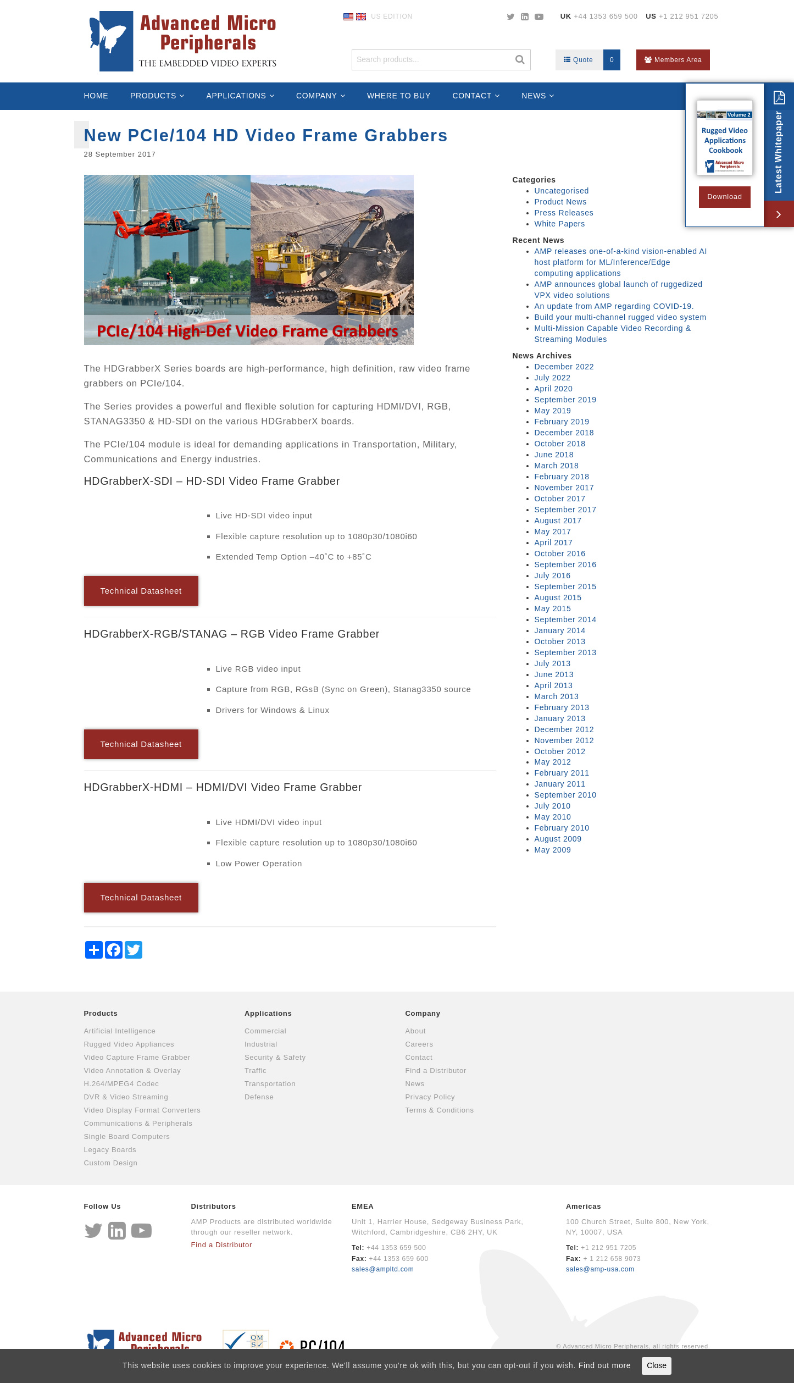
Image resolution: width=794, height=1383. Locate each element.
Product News (561, 201)
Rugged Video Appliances (129, 1044)
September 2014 (566, 619)
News (533, 95)
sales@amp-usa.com (600, 1269)
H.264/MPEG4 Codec (121, 1084)
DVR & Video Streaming (126, 1097)
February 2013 (562, 707)
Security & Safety (275, 1057)
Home (96, 95)
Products (153, 95)
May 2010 (553, 816)
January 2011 (560, 783)
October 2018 (560, 443)
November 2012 (565, 740)
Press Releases (564, 212)
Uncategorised (562, 190)
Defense (259, 1097)
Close (657, 1365)
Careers (420, 1044)
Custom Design (111, 1163)
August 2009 (558, 838)
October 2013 (560, 641)
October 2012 (560, 751)
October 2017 (560, 498)
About (416, 1031)
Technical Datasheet (141, 590)
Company (316, 95)
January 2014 (560, 630)
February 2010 (562, 827)
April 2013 (554, 685)
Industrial (261, 1044)
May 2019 (553, 410)
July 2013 (553, 663)
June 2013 (554, 674)
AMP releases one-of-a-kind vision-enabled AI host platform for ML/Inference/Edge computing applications (621, 262)
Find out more (605, 1365)
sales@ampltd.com (383, 1269)
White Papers (560, 223)
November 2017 (565, 487)
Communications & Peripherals (138, 1123)
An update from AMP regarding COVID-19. (615, 306)
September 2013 (566, 652)
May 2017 (553, 531)
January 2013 (560, 718)
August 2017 (558, 520)
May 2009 (553, 849)
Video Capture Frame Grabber (137, 1057)
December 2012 (565, 729)
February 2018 (562, 476)
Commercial (265, 1031)
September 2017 (566, 509)
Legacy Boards (110, 1150)
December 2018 (565, 432)
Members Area (673, 60)
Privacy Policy (431, 1097)
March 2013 (557, 696)
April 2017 (554, 542)
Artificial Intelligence (120, 1031)
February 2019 (562, 421)
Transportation (270, 1084)
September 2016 (566, 564)
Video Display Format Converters (142, 1110)
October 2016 (560, 553)
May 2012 (553, 761)
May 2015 (553, 608)
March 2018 (557, 465)
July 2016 (553, 575)
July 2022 (553, 377)
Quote (592, 59)
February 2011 (562, 772)
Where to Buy (399, 95)
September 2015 (566, 586)
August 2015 (558, 597)
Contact (472, 95)
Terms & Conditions (440, 1110)
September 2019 (566, 399)
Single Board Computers (127, 1136)
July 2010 (553, 805)
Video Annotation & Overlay (132, 1070)
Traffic (255, 1070)
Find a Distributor (436, 1070)
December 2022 (565, 366)
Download (724, 196)
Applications (236, 95)
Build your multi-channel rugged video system (621, 317)
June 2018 (554, 454)
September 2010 (566, 794)
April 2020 (554, 388)
